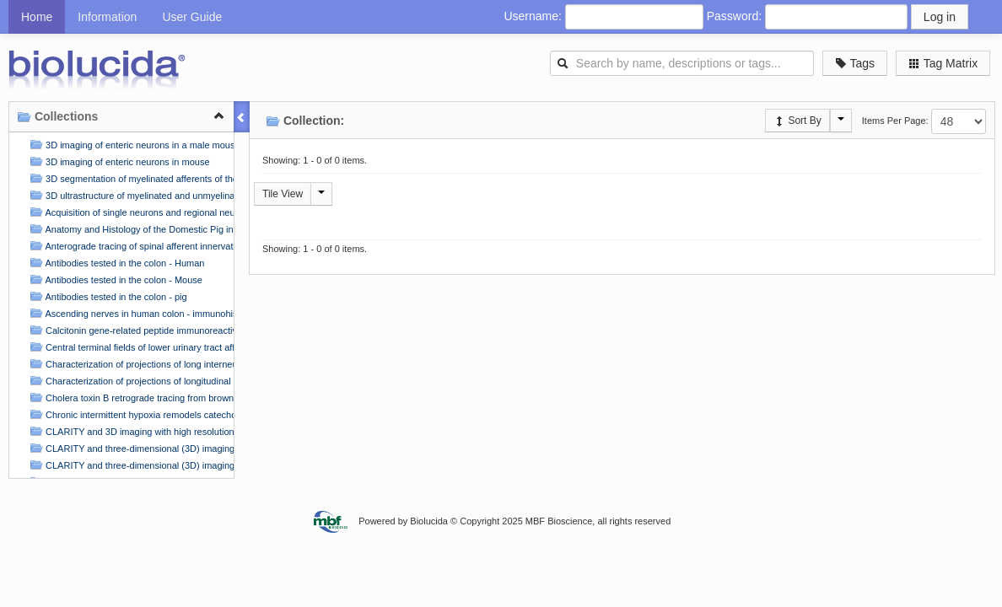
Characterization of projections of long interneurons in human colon (130, 363)
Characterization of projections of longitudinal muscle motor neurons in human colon (130, 380)
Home (36, 17)
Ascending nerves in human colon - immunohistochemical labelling (130, 313)
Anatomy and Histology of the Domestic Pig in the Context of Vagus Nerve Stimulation (130, 229)
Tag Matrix (943, 63)
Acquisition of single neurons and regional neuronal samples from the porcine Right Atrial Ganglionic (130, 212)
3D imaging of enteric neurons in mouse (118, 161)
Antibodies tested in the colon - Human (115, 262)
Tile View (282, 194)
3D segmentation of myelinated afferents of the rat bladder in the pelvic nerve (130, 178)
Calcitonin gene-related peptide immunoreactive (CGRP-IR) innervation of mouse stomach (130, 330)
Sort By (797, 120)
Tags (855, 63)
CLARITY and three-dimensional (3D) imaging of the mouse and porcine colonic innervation (130, 448)
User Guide (192, 17)
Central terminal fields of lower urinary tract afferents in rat (130, 347)
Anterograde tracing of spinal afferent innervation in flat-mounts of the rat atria (130, 245)
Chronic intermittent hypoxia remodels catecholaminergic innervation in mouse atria (130, 414)
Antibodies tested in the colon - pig (106, 296)
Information (107, 17)
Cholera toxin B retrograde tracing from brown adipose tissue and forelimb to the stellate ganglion (130, 397)
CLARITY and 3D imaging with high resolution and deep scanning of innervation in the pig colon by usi (130, 431)
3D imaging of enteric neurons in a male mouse (130, 144)
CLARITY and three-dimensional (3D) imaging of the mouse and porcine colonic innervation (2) (130, 465)
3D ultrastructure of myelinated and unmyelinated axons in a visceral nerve (130, 195)
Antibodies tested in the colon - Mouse (114, 279)
